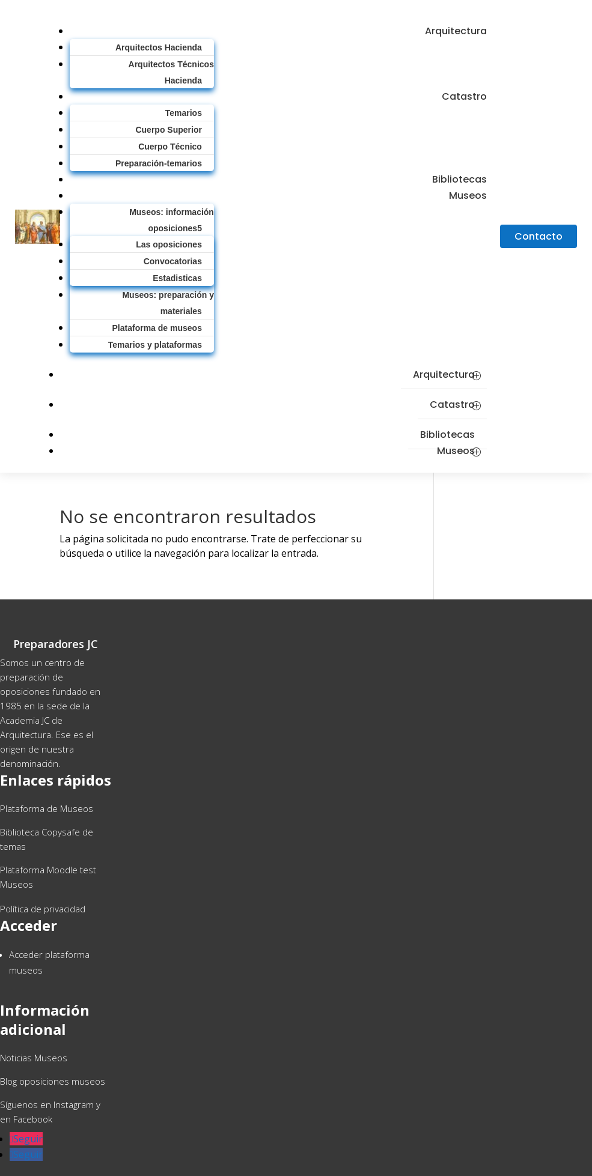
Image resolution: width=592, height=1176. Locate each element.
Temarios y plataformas (155, 345)
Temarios (183, 113)
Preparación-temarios (158, 163)
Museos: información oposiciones (171, 220)
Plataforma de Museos (46, 808)
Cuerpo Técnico (170, 146)
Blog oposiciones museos (52, 1081)
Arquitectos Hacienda (158, 47)
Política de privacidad (42, 909)
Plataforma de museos (157, 328)
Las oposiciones (169, 244)
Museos (468, 195)
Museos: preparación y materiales (168, 303)
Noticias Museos (33, 1058)
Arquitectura (456, 31)
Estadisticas (177, 278)
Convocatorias (173, 261)
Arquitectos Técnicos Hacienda (171, 72)
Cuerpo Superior (168, 130)
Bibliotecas (447, 434)
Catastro (464, 96)
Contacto (538, 236)
